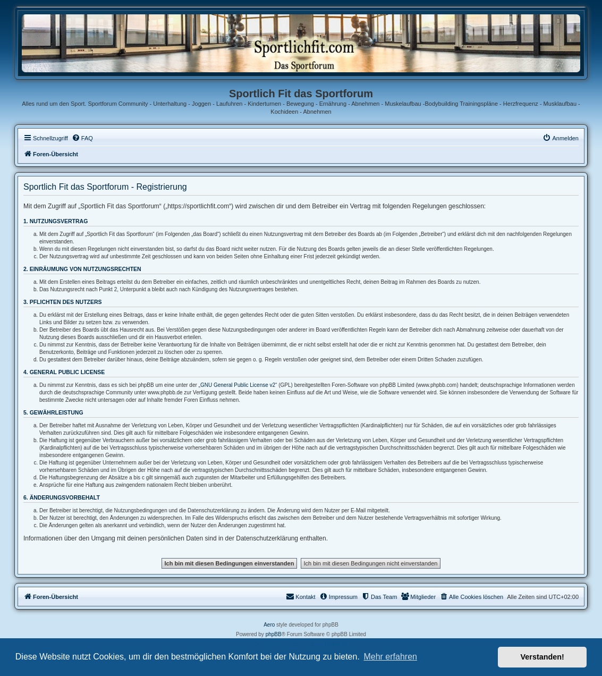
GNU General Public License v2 (237, 385)
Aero (269, 625)
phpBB (274, 634)
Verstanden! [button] (542, 657)
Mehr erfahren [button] (390, 656)
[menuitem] (82, 138)
